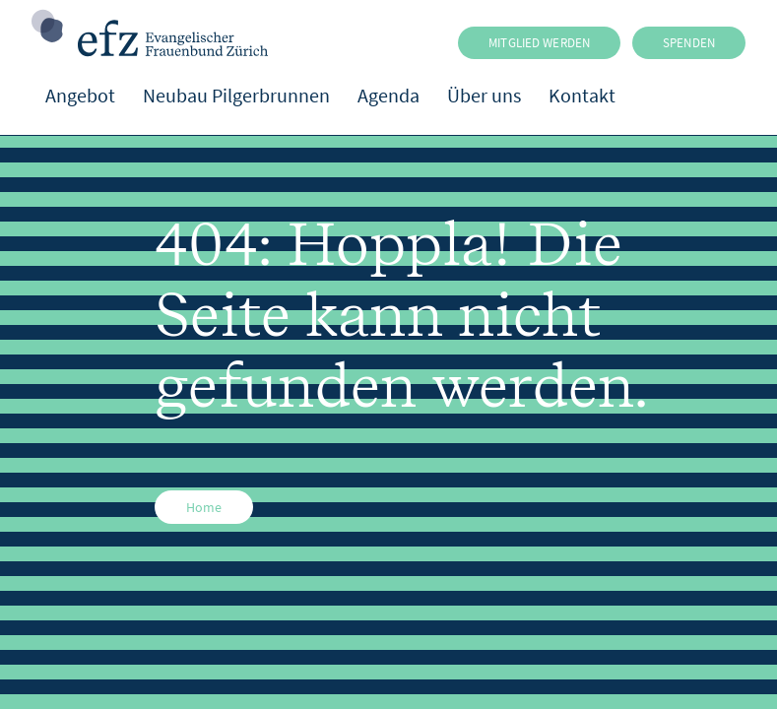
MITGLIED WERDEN (539, 42)
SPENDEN (689, 42)
